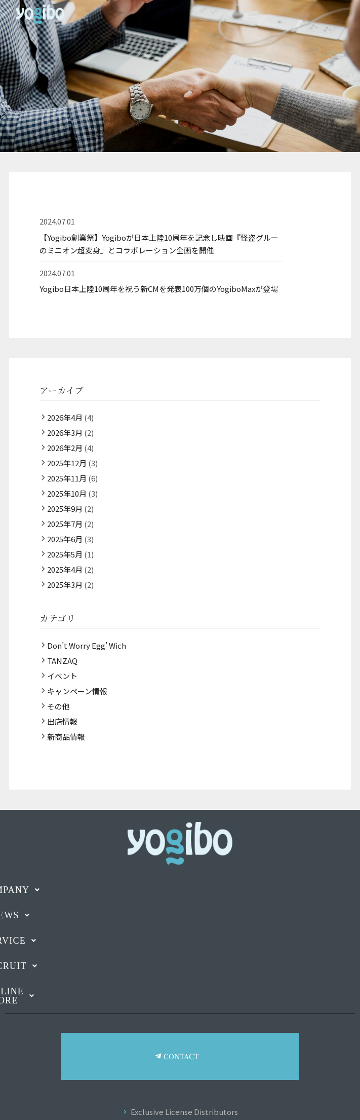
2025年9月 (65, 508)
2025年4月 (65, 569)
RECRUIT (180, 966)
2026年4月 (65, 417)
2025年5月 (65, 554)
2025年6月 (65, 539)
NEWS (180, 915)
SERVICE (180, 940)
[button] (180, 890)
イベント (62, 675)
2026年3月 (65, 432)
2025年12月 (67, 463)
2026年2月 (65, 447)
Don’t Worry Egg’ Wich (86, 645)
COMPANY (180, 890)
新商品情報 (66, 736)
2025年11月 (67, 478)
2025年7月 (65, 523)
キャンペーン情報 (77, 691)
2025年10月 (67, 493)
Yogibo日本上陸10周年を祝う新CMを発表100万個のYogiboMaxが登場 (158, 288)
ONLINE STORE (180, 991)
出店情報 (62, 721)
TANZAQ (62, 660)
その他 (58, 706)
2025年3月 (65, 584)
